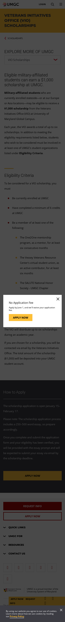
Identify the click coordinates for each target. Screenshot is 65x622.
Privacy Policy (17, 616)
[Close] (57, 299)
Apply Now (20, 317)
